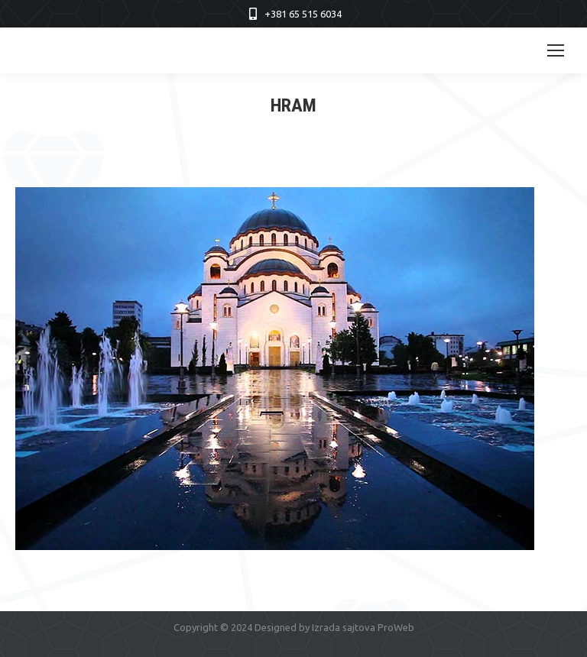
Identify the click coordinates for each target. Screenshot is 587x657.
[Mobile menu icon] (555, 50)
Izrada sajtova (343, 627)
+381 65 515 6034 (303, 13)
